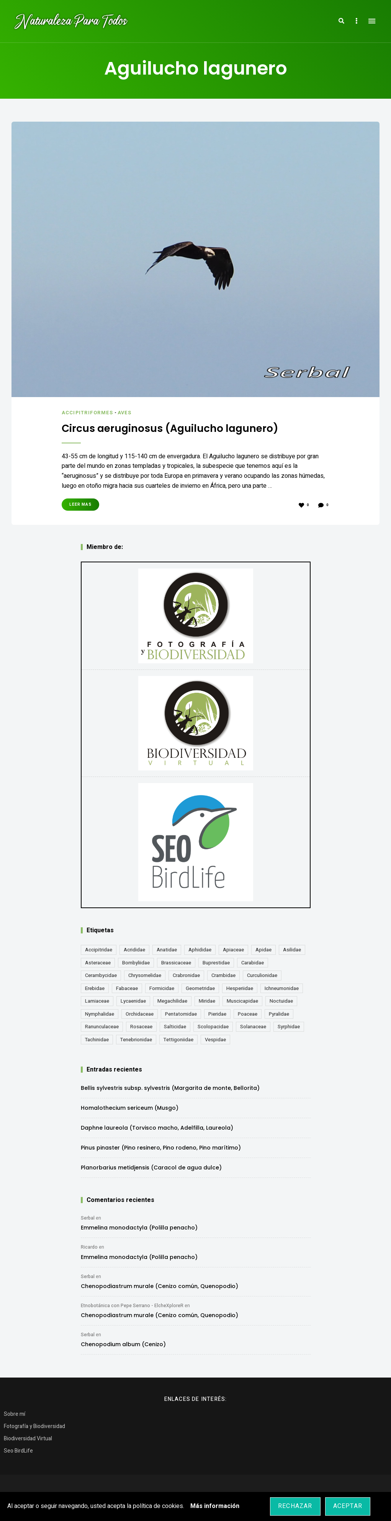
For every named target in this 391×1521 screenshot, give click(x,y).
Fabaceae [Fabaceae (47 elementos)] (127, 988)
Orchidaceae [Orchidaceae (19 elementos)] (140, 1013)
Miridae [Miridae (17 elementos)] (207, 1000)
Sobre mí (14, 1414)
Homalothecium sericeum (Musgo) (129, 1107)
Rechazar (295, 1506)
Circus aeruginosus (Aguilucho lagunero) (176, 428)
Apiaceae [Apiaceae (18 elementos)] (233, 949)
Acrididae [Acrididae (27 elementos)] (134, 949)
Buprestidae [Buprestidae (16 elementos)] (216, 962)
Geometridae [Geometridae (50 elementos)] (200, 988)
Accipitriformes (88, 412)
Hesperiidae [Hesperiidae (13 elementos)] (239, 988)
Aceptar (347, 1506)
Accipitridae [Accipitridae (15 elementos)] (98, 949)
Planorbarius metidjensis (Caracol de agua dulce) (151, 1167)
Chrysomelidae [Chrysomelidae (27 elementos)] (144, 975)
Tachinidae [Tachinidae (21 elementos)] (97, 1039)
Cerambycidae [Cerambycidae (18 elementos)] (101, 975)
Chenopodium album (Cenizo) (123, 1344)
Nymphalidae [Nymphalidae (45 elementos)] (99, 1013)
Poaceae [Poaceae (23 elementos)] (247, 1013)
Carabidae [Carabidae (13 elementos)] (252, 962)
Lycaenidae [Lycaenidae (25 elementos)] (133, 1000)
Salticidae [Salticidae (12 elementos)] (175, 1026)
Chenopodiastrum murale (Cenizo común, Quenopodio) (159, 1286)
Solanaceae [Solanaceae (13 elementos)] (253, 1026)
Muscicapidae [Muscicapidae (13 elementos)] (242, 1000)
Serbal (88, 1217)
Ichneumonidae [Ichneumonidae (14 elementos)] (282, 988)
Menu (372, 21)
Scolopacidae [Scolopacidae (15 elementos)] (213, 1026)
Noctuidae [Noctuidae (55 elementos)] (281, 1000)
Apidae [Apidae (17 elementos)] (263, 949)
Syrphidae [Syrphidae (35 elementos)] (289, 1026)
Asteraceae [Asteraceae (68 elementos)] (98, 962)
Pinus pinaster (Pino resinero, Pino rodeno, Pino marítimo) (161, 1147)
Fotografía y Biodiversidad (34, 1426)
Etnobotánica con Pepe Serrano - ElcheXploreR (132, 1305)
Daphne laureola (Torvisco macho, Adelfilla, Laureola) (157, 1127)
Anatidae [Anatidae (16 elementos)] (167, 949)
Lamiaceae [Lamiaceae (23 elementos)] (97, 1000)
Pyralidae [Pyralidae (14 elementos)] (279, 1013)
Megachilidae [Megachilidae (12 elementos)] (172, 1000)
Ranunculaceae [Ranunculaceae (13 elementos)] (102, 1026)
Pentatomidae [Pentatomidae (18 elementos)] (181, 1013)
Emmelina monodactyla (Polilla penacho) (139, 1227)
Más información (214, 1506)
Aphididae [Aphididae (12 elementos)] (199, 949)
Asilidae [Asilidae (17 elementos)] (292, 949)
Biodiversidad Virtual (28, 1438)
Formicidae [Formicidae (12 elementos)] (161, 988)
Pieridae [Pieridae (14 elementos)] (217, 1013)
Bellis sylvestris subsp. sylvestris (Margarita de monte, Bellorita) (170, 1087)
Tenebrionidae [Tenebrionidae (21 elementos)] (136, 1039)
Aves (125, 412)
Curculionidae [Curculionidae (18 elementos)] (262, 975)
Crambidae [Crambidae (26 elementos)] (223, 975)
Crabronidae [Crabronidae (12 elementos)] (186, 975)
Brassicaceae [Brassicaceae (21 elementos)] (176, 962)
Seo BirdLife (18, 1450)
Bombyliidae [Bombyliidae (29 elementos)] (136, 962)
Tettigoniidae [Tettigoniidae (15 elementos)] (178, 1039)
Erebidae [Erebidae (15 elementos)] (95, 988)
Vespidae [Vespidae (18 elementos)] (215, 1039)
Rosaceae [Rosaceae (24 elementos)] (141, 1026)
